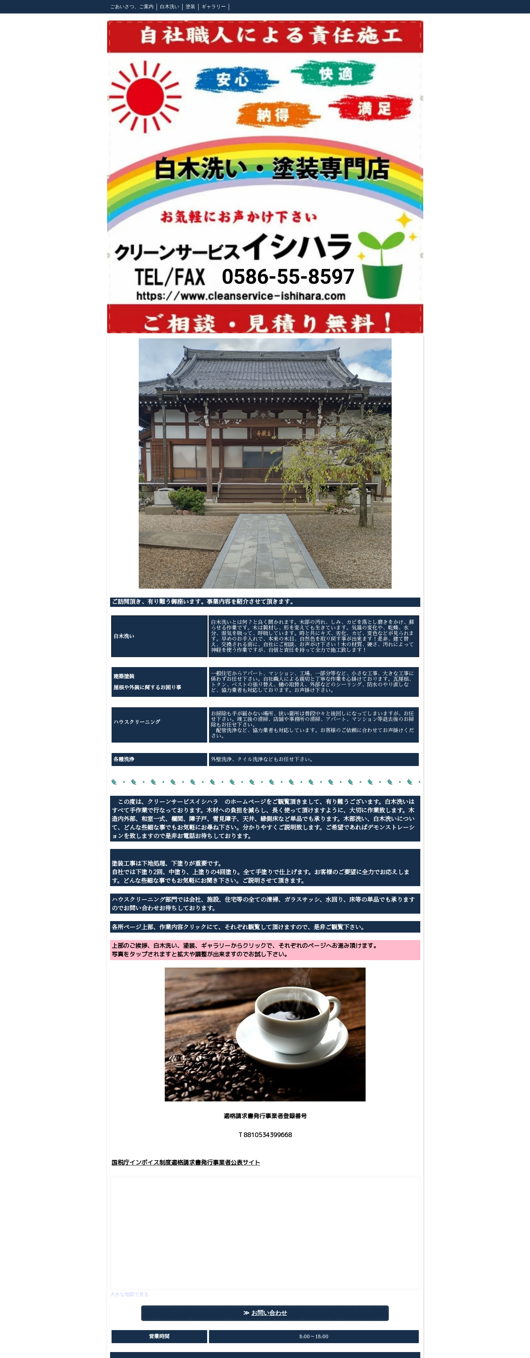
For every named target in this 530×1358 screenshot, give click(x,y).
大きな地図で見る (129, 1294)
